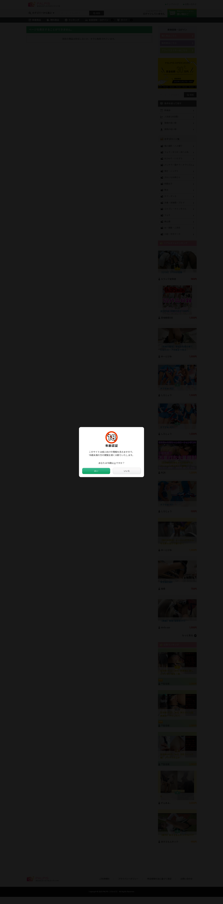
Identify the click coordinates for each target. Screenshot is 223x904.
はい (96, 471)
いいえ (127, 471)
